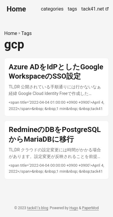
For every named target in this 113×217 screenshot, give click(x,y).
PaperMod (90, 208)
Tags (26, 33)
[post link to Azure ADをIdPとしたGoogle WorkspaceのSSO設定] (56, 87)
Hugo (73, 208)
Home (16, 9)
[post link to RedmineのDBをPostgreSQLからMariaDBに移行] (56, 150)
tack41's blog (37, 208)
